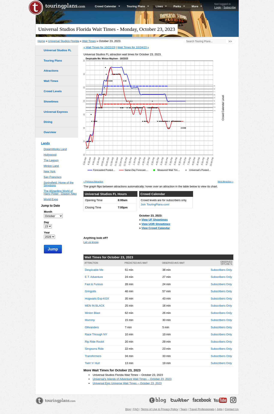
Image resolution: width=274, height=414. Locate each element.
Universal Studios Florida (63, 41)
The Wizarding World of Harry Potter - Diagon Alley (60, 192)
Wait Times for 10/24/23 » (133, 47)
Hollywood (50, 154)
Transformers (93, 356)
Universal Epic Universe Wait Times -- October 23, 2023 (127, 383)
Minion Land (51, 165)
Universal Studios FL (57, 50)
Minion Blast (92, 313)
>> (230, 41)
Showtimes (51, 101)
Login (217, 7)
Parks (179, 6)
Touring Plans (138, 6)
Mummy (90, 320)
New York (49, 171)
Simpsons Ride (94, 348)
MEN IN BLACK (95, 305)
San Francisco (52, 177)
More (197, 6)
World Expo (51, 199)
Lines (161, 6)
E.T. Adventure (94, 277)
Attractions (51, 70)
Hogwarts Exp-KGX (97, 298)
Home (41, 41)
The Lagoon (51, 160)
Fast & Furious (94, 284)
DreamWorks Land (55, 149)
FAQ (136, 409)
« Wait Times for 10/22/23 (99, 47)
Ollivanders (92, 327)
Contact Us (231, 409)
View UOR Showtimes (155, 224)
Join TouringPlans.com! (155, 204)
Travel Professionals (201, 409)
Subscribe (229, 7)
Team (183, 409)
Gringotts (90, 291)
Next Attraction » (225, 182)
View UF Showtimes (154, 219)
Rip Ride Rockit (94, 341)
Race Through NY (96, 334)
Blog (128, 409)
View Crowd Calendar (155, 228)
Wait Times (89, 41)
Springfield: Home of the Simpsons (58, 184)
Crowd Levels (53, 91)
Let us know (90, 242)
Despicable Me (94, 269)
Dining (48, 121)
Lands (45, 143)
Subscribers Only (221, 269)
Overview (50, 132)
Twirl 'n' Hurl (92, 363)
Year (47, 232)
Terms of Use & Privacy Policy (159, 409)
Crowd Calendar (107, 6)
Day (46, 222)
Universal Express (56, 111)
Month (48, 211)
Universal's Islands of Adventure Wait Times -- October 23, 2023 (132, 379)
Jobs (219, 409)
